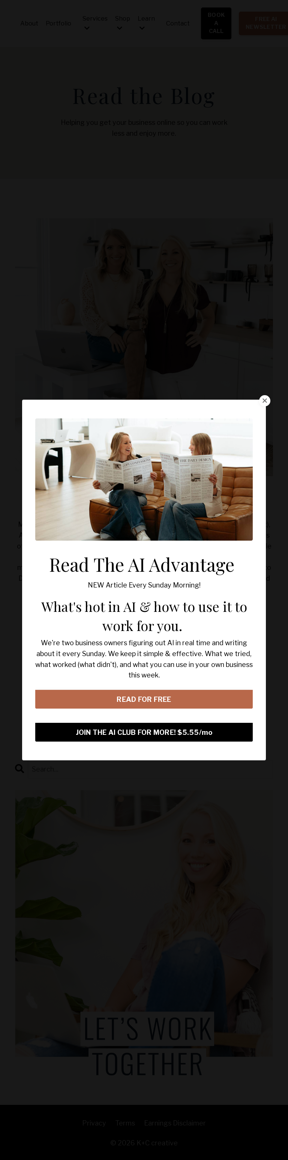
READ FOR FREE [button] (144, 699)
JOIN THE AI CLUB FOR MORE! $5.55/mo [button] (144, 732)
